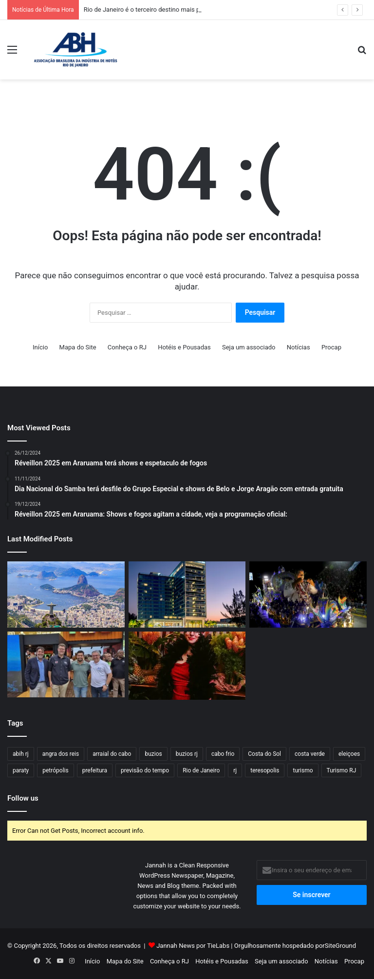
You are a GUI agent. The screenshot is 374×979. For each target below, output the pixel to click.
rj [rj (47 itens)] (235, 770)
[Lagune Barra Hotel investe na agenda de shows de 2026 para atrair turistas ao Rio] (187, 594)
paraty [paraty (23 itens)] (21, 770)
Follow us (22, 798)
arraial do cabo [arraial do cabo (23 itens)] (112, 753)
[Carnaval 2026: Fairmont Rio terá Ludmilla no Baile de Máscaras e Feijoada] (187, 666)
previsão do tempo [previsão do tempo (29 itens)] (145, 770)
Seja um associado (249, 347)
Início (40, 347)
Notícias (298, 347)
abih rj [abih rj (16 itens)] (21, 753)
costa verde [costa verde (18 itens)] (310, 753)
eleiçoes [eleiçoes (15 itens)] (349, 753)
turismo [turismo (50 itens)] (303, 770)
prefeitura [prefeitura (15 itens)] (94, 770)
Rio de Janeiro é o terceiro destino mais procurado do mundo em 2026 (182, 9)
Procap (331, 347)
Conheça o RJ (127, 347)
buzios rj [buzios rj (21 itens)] (187, 753)
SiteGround (340, 945)
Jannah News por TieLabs (192, 945)
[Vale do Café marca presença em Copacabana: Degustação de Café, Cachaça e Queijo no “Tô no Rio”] (66, 665)
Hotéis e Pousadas (184, 347)
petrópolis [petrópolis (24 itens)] (55, 770)
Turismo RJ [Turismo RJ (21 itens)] (341, 770)
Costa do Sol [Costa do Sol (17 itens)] (264, 753)
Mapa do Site (77, 347)
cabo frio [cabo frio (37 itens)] (222, 753)
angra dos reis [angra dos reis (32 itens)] (60, 753)
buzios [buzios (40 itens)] (153, 753)
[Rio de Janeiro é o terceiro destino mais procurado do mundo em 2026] (66, 594)
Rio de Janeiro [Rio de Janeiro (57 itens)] (201, 770)
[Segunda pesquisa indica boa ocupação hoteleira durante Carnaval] (308, 594)
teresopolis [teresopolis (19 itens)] (264, 770)
